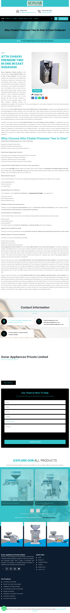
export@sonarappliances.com (51, 322)
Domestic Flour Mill (63, 168)
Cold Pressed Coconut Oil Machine (13, 589)
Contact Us (41, 569)
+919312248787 (46, 12)
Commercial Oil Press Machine (11, 586)
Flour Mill (19, 170)
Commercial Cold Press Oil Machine (13, 593)
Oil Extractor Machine (9, 598)
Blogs (31, 18)
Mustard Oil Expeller (9, 596)
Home (2, 18)
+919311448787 (13, 332)
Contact (36, 18)
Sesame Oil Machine (8, 591)
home (18, 41)
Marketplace (41, 567)
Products (8, 18)
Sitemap (14, 18)
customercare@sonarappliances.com (53, 324)
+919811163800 (13, 334)
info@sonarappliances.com (28, 12)
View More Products (49, 517)
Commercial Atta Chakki (51, 168)
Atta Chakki (12, 168)
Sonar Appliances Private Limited (13, 555)
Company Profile (23, 18)
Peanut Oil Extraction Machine (12, 584)
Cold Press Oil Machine (9, 582)
